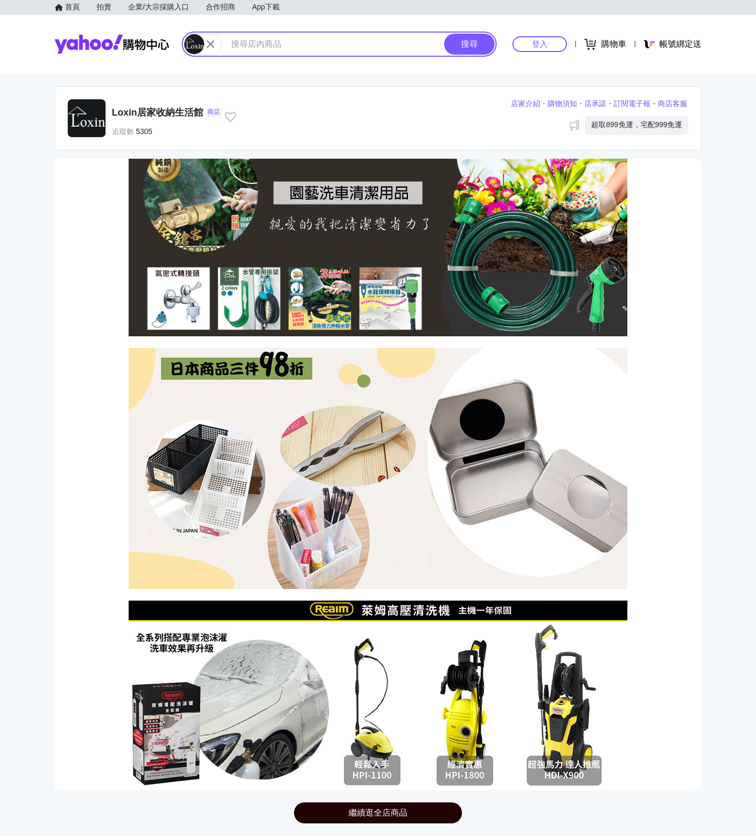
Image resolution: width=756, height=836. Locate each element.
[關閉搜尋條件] (210, 44)
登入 (540, 43)
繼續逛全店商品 (378, 812)
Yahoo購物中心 (112, 44)
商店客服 (672, 103)
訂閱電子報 (632, 103)
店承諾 (595, 103)
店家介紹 (525, 103)
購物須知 (562, 103)
